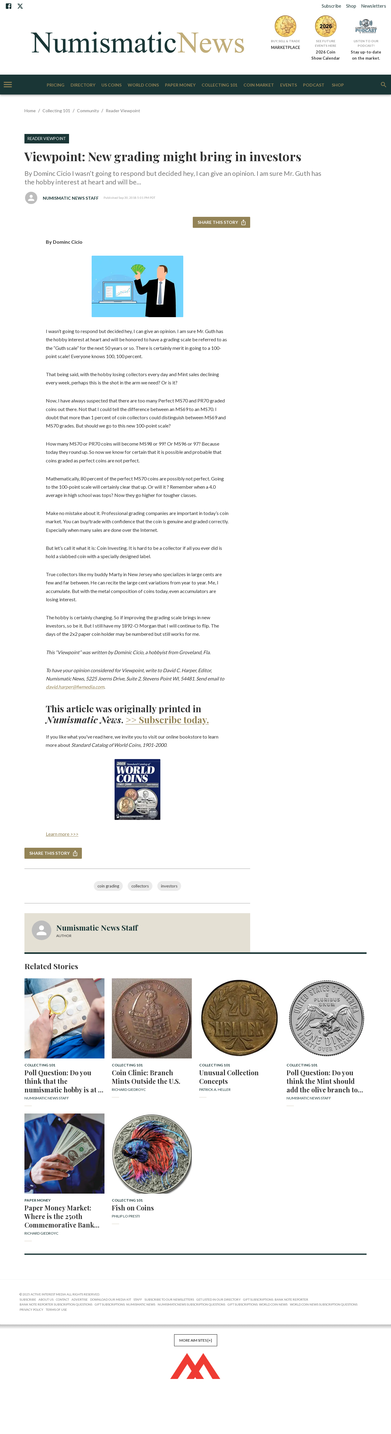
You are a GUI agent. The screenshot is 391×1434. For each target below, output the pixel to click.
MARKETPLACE (285, 47)
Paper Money (180, 85)
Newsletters (373, 6)
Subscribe (331, 6)
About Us (45, 1299)
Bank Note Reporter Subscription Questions (56, 1304)
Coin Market (258, 85)
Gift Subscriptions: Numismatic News (125, 1304)
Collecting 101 (219, 85)
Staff (137, 1299)
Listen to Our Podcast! (366, 43)
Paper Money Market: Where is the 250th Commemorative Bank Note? (59, 1216)
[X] (20, 6)
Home (30, 110)
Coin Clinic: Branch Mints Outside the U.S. (146, 1076)
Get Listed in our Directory (218, 1299)
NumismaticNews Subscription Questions (191, 1304)
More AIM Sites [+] (195, 1340)
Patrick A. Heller (215, 1089)
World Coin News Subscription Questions (323, 1304)
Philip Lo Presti (126, 1216)
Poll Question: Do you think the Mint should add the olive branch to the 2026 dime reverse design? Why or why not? (325, 1081)
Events (288, 85)
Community (88, 110)
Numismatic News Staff (71, 198)
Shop (351, 6)
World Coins (143, 85)
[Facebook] (8, 6)
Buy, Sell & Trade (285, 41)
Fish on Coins (133, 1207)
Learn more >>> (62, 834)
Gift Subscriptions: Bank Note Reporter (275, 1299)
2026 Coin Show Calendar (325, 55)
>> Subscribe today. (167, 719)
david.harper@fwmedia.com (75, 687)
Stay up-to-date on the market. (366, 55)
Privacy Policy (31, 1309)
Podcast (314, 85)
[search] (383, 84)
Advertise (79, 1299)
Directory (83, 85)
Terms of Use (56, 1309)
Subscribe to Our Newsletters (169, 1299)
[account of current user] (8, 84)
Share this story (221, 222)
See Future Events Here (325, 43)
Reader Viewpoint (123, 110)
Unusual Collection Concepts (229, 1076)
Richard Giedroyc (129, 1089)
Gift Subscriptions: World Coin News (257, 1304)
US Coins (111, 85)
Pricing (55, 85)
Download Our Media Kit (110, 1299)
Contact (62, 1299)
